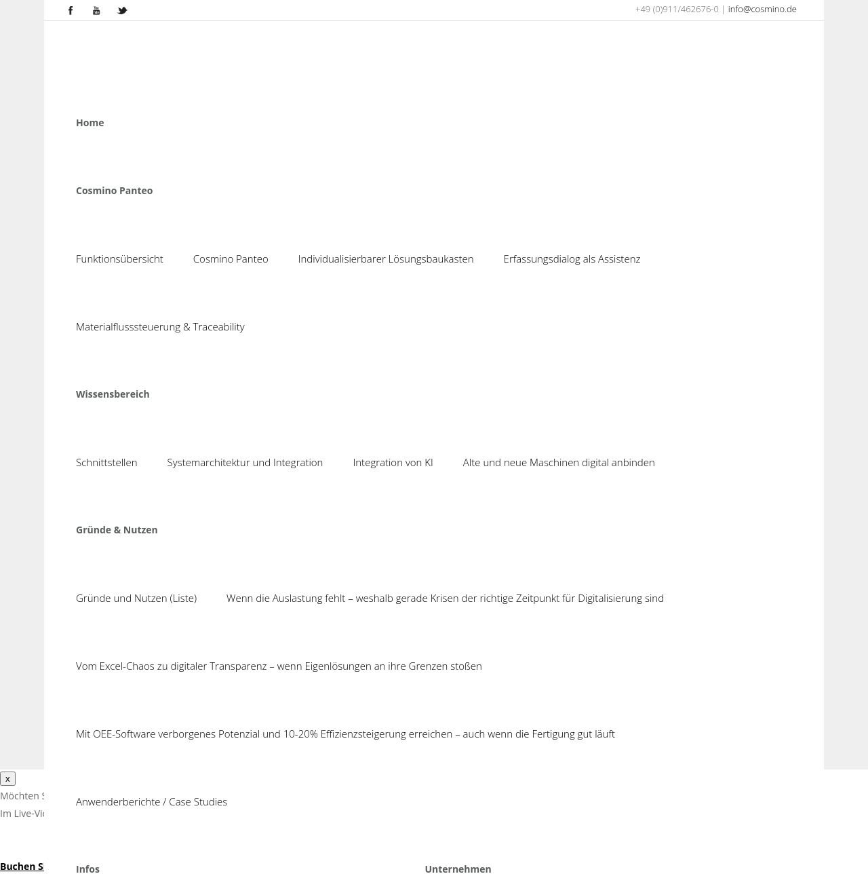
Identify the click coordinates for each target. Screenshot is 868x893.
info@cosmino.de (762, 9)
